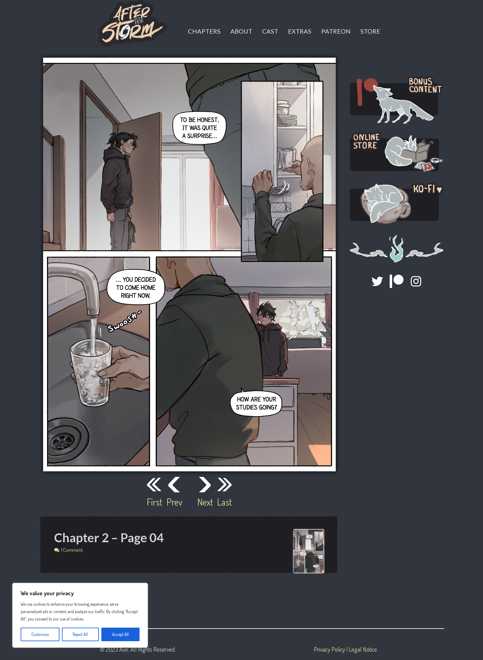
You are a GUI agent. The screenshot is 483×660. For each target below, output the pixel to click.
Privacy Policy (329, 649)
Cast (270, 31)
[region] (80, 615)
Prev (174, 502)
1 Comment (72, 550)
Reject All (80, 634)
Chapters (204, 31)
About (241, 31)
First (154, 502)
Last (224, 502)
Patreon (336, 31)
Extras (299, 31)
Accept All (120, 634)
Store (370, 31)
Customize (40, 634)
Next (204, 502)
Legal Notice (363, 649)
